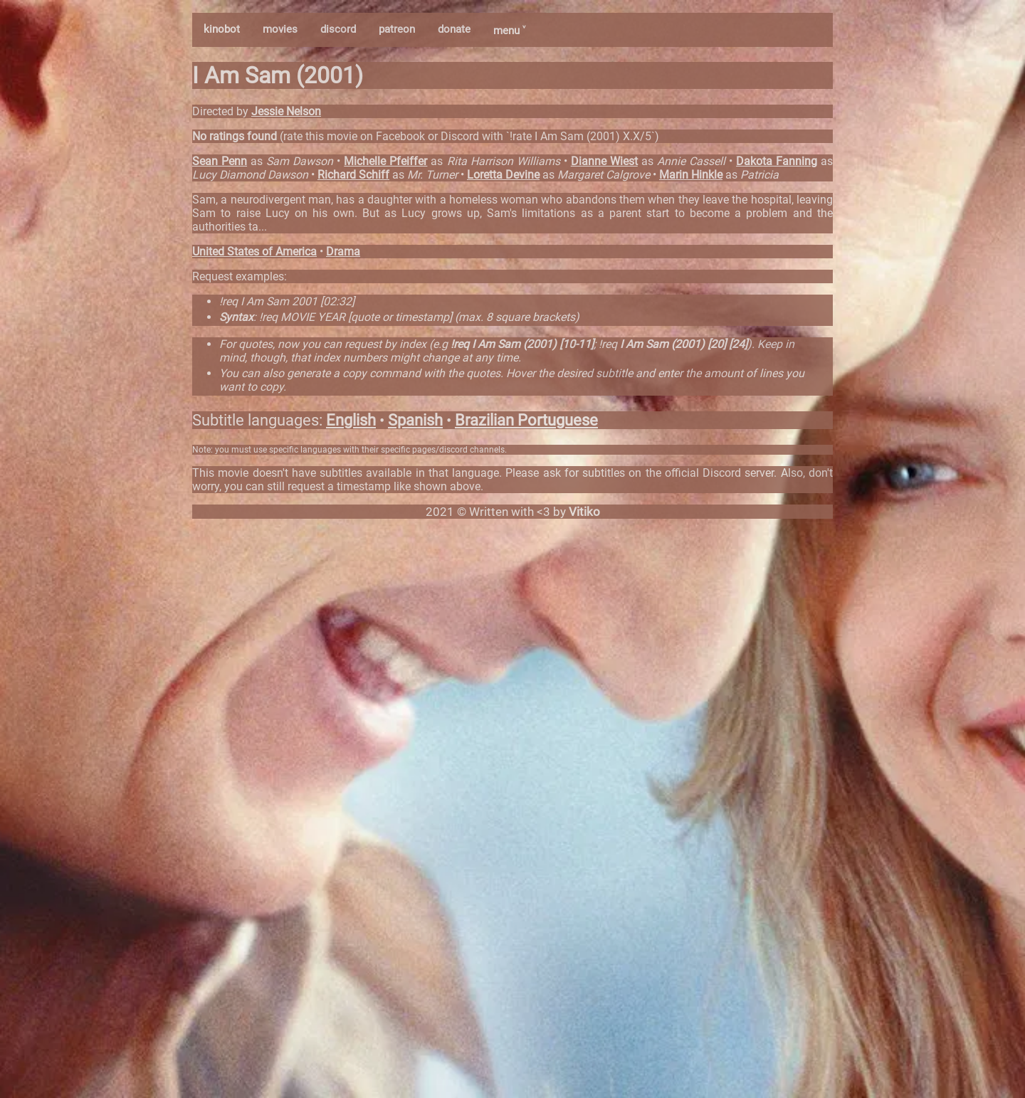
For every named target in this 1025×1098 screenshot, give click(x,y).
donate (454, 29)
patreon (397, 29)
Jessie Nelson (286, 111)
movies (280, 29)
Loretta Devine (503, 174)
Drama (343, 251)
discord (338, 29)
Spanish (415, 420)
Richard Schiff (353, 174)
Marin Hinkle (690, 174)
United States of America (254, 251)
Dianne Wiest (604, 161)
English (351, 420)
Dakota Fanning (776, 161)
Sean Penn (219, 161)
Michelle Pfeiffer (385, 161)
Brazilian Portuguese (526, 420)
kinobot (222, 29)
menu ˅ (509, 30)
